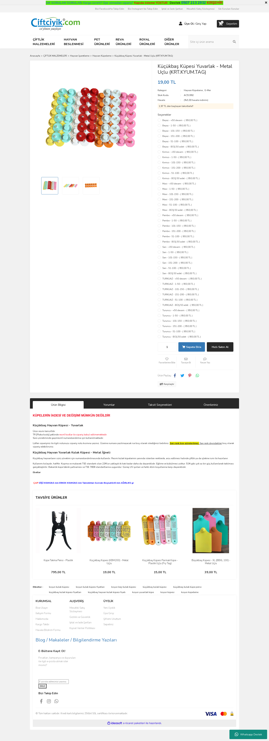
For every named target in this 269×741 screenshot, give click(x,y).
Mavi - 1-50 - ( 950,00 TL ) (175, 188)
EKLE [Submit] (42, 686)
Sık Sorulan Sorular (228, 8)
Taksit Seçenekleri (160, 405)
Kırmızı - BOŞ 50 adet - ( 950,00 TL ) (180, 178)
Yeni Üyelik (109, 608)
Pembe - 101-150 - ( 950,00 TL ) (178, 225)
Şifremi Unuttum (112, 619)
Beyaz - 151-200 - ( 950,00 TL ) (178, 136)
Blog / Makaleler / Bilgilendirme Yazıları (76, 640)
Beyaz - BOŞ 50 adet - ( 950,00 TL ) (180, 146)
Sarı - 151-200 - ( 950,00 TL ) (177, 262)
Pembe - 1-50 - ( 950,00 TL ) (176, 220)
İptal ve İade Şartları (172, 8)
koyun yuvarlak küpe (143, 592)
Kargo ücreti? (92, 3)
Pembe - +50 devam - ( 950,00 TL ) (180, 215)
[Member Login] (180, 24)
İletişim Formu (43, 613)
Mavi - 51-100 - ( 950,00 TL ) (177, 204)
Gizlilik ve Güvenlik (80, 617)
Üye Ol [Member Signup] (189, 24)
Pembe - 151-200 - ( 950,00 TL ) (178, 231)
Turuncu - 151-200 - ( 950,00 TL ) (179, 326)
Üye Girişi (108, 613)
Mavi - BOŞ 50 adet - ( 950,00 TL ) (179, 210)
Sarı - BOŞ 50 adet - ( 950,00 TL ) (179, 273)
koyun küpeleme (189, 592)
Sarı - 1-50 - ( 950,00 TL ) (175, 252)
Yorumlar (109, 405)
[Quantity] (167, 347)
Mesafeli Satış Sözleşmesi (201, 8)
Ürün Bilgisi (58, 405)
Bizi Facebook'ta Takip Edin (109, 8)
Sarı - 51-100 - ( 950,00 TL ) (176, 268)
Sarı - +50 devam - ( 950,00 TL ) (178, 247)
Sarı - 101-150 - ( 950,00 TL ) (177, 257)
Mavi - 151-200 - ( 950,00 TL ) (177, 199)
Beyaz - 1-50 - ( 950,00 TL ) (176, 125)
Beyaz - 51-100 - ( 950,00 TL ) (177, 141)
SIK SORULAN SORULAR (64, 3)
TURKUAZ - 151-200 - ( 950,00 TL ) (180, 294)
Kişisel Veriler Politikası (82, 628)
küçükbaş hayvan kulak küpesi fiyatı (106, 592)
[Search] (213, 41)
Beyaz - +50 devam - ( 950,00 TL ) (179, 120)
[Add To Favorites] (167, 362)
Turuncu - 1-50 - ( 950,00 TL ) (177, 315)
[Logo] (55, 23)
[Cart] (228, 24)
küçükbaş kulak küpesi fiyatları (65, 592)
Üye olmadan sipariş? (135, 3)
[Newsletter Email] (53, 681)
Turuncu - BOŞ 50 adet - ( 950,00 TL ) (181, 336)
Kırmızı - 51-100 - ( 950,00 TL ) (178, 173)
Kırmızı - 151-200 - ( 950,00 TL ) (178, 167)
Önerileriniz (211, 405)
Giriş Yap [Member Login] (201, 24)
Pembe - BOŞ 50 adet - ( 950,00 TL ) (181, 241)
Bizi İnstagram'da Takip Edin (143, 8)
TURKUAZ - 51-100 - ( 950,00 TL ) (179, 299)
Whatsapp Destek (248, 734)
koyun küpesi (167, 592)
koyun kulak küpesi (59, 586)
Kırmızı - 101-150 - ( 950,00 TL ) (178, 162)
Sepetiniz (108, 624)
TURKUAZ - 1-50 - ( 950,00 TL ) (178, 283)
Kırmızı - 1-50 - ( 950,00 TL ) (176, 157)
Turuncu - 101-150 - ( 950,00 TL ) (179, 320)
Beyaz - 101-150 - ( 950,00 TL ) (178, 130)
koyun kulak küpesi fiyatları (90, 586)
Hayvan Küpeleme (193, 90)
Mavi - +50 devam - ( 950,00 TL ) (179, 183)
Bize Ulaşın (42, 608)
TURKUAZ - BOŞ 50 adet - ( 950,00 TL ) (182, 305)
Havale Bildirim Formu (48, 630)
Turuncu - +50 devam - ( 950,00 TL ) (180, 310)
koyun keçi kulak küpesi (123, 586)
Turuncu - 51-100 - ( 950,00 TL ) (178, 331)
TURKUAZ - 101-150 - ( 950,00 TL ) (180, 289)
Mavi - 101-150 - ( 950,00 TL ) (177, 194)
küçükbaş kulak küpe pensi (187, 586)
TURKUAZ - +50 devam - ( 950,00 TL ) (182, 278)
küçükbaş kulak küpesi (155, 586)
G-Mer (207, 90)
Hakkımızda (42, 619)
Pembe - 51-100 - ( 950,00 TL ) (178, 236)
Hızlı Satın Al (220, 347)
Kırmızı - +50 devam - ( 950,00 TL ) (180, 151)
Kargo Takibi (42, 624)
